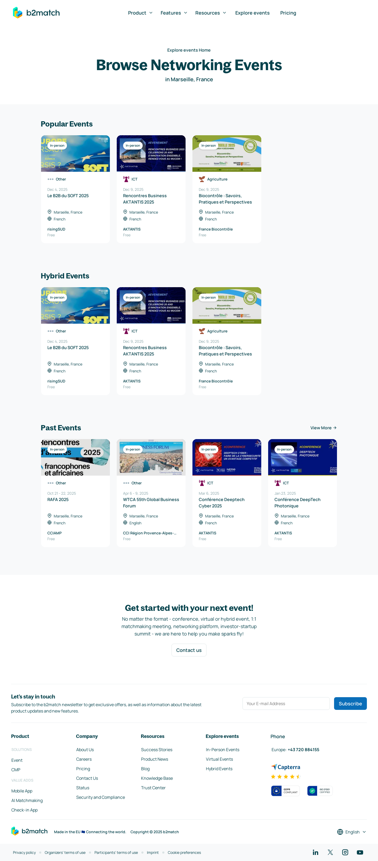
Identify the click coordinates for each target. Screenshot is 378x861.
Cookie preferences (184, 852)
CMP (15, 770)
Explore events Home (189, 50)
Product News (154, 759)
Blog (145, 769)
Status (82, 788)
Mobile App (21, 791)
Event (16, 760)
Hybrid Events (219, 769)
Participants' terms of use (116, 852)
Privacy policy (24, 852)
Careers (84, 759)
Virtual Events (219, 759)
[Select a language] (352, 831)
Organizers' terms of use (65, 852)
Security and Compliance (100, 797)
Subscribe (350, 703)
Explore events (252, 13)
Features (174, 13)
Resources (211, 13)
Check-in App (24, 810)
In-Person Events (222, 749)
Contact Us (87, 778)
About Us (85, 749)
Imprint (153, 852)
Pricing (288, 13)
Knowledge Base (157, 778)
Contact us (189, 650)
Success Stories (156, 749)
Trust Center (153, 788)
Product (140, 13)
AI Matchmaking (27, 800)
